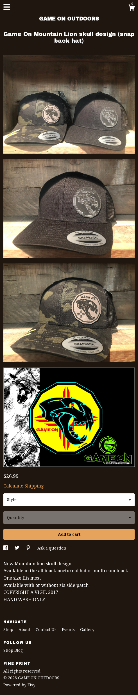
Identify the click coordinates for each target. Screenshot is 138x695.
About (25, 629)
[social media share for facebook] (6, 548)
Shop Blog (13, 650)
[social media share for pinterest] (29, 548)
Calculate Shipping (23, 486)
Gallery (87, 629)
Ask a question (51, 548)
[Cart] (131, 8)
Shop (8, 629)
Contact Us (47, 629)
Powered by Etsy (19, 685)
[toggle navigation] (6, 7)
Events (69, 629)
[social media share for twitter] (18, 548)
